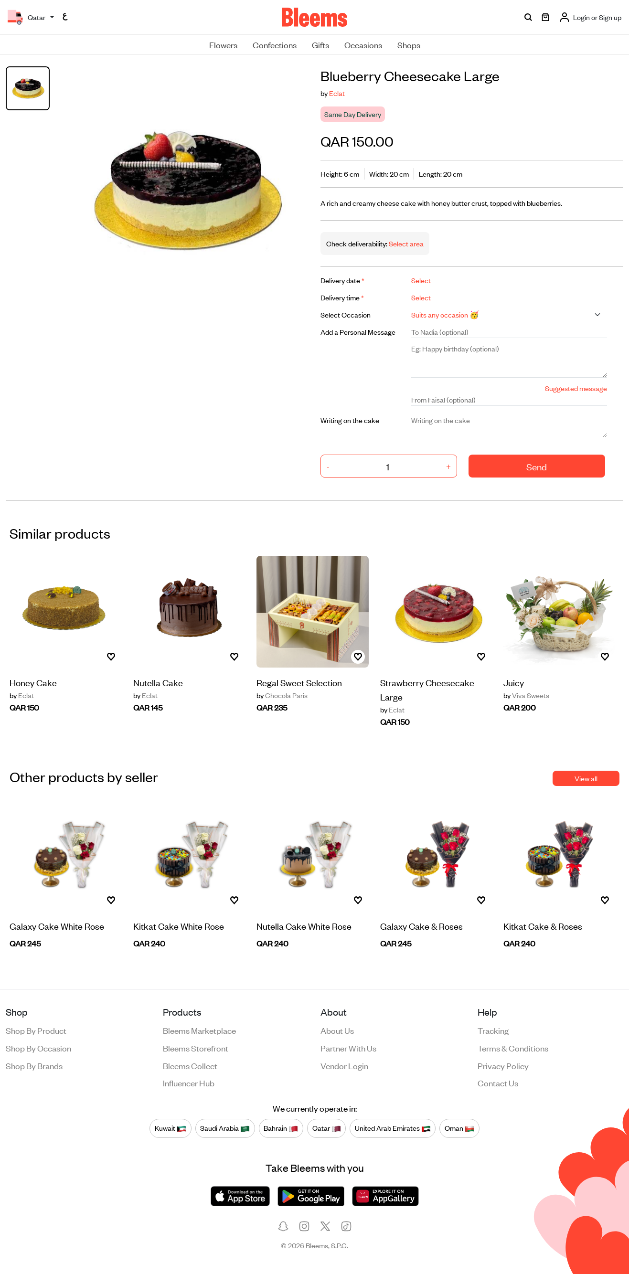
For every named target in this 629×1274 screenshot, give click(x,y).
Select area (405, 243)
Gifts (320, 44)
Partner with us (348, 1047)
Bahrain (281, 1128)
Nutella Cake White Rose (304, 926)
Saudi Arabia (225, 1128)
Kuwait (170, 1128)
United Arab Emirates (393, 1128)
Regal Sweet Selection (299, 682)
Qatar (326, 1128)
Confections (275, 44)
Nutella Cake (158, 682)
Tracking (493, 1030)
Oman (459, 1128)
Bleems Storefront (195, 1047)
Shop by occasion (38, 1047)
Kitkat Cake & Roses (542, 926)
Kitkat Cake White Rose (178, 926)
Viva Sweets (526, 695)
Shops (408, 44)
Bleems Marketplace (199, 1030)
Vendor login (344, 1065)
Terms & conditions (513, 1047)
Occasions (363, 44)
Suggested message (576, 388)
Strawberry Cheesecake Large (427, 689)
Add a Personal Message (357, 332)
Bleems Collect (190, 1065)
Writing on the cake (349, 420)
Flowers (223, 44)
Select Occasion (345, 314)
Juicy (513, 682)
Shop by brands (34, 1065)
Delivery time (342, 297)
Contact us (498, 1082)
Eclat (337, 93)
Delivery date (342, 280)
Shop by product (36, 1030)
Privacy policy (503, 1065)
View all (586, 778)
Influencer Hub (188, 1082)
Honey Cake (33, 682)
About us (337, 1030)
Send (536, 466)
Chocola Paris (282, 695)
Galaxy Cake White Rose (57, 926)
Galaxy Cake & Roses (421, 926)
